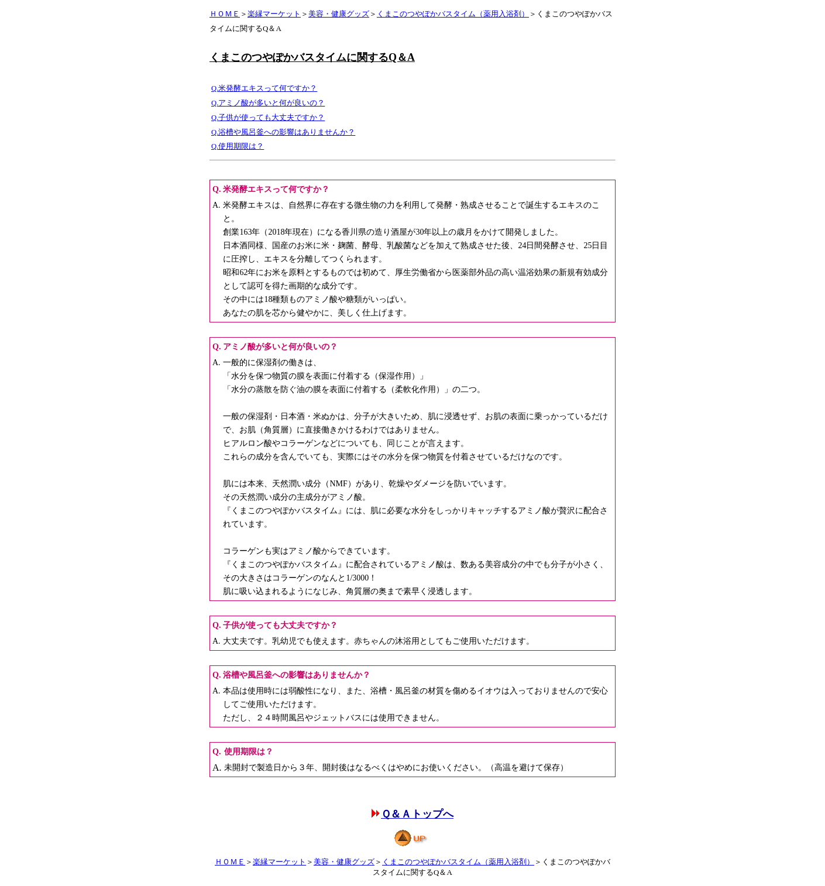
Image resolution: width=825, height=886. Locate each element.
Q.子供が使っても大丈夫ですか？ (268, 118)
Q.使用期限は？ (237, 146)
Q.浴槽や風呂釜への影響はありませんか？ (283, 132)
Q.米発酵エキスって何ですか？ (264, 88)
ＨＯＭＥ (224, 13)
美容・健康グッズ (338, 13)
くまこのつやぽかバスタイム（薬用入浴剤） (453, 13)
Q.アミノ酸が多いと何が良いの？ (268, 103)
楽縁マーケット (274, 13)
